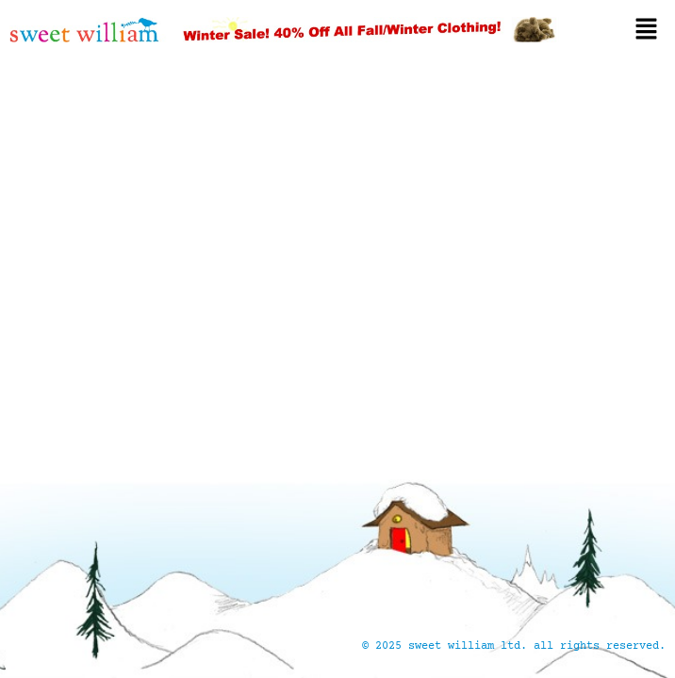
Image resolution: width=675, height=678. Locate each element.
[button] (625, 29)
